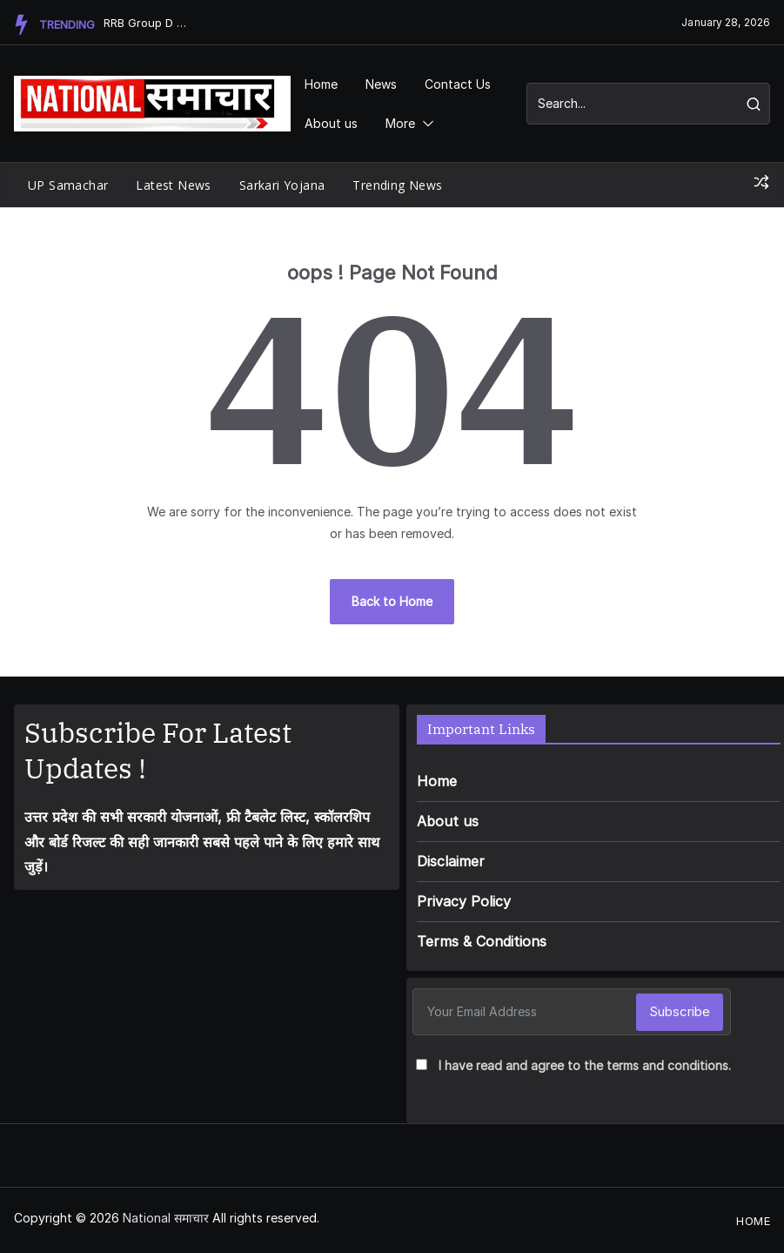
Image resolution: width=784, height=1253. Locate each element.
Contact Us (458, 84)
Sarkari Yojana (282, 185)
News (381, 84)
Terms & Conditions (481, 941)
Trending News (397, 185)
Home (321, 84)
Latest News (173, 185)
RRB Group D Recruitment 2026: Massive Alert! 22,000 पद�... (147, 23)
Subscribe (679, 1011)
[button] (424, 123)
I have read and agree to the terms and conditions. (585, 1065)
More (400, 123)
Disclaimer (451, 861)
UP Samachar (68, 185)
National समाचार (166, 1217)
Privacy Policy (464, 901)
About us (331, 123)
